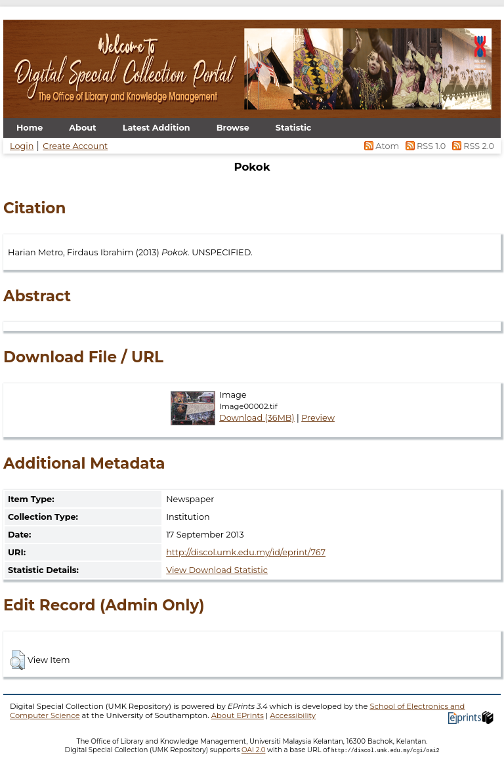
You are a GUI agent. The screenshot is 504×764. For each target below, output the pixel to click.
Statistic (294, 128)
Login (21, 146)
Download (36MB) (257, 418)
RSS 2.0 (471, 146)
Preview (318, 418)
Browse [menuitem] (233, 128)
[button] (17, 660)
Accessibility (293, 715)
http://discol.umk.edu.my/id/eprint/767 (246, 552)
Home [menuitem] (29, 128)
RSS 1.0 (424, 146)
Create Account (75, 146)
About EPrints (237, 715)
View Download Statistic (217, 570)
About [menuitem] (82, 128)
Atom (381, 146)
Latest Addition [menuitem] (156, 128)
